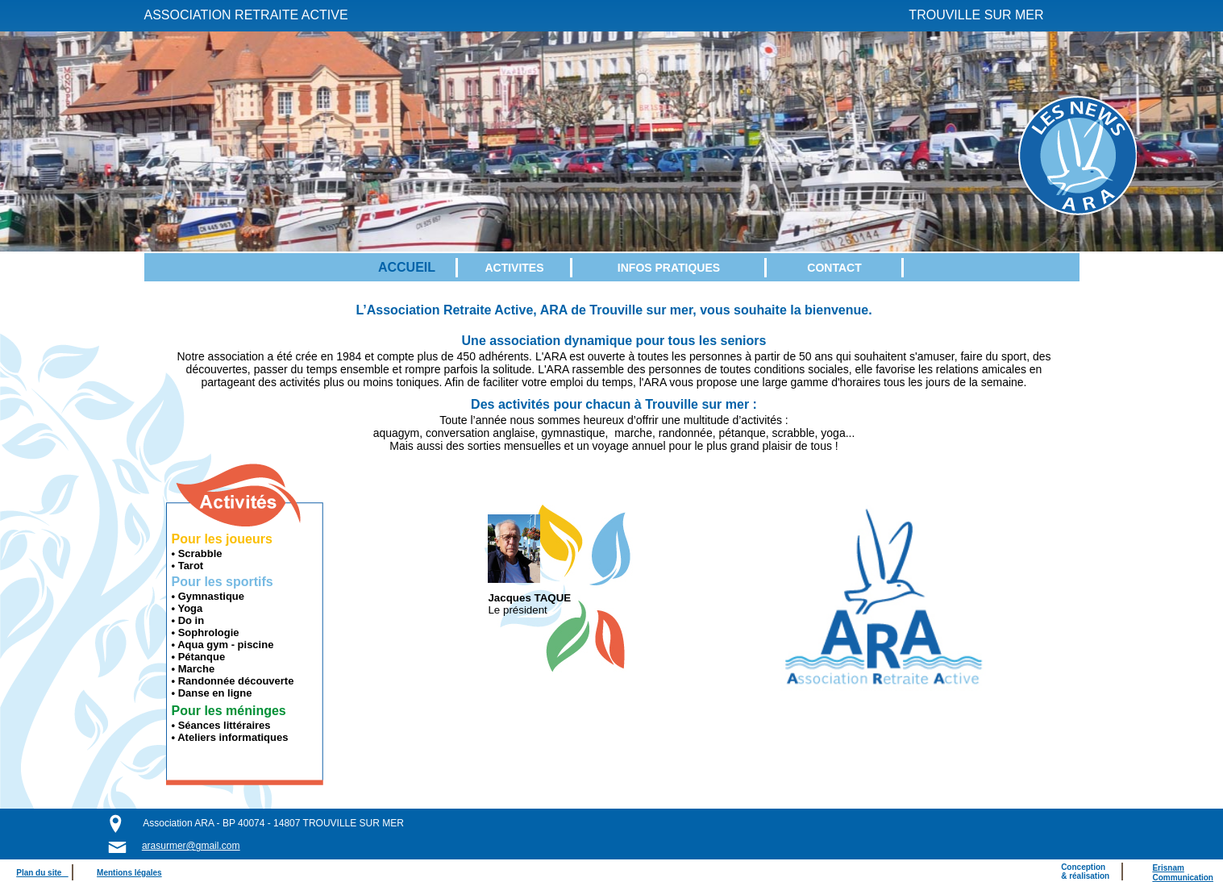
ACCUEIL (406, 267)
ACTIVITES (514, 267)
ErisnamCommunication (1182, 872)
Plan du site (42, 872)
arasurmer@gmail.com (191, 845)
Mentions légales (129, 872)
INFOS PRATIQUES (669, 267)
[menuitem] (407, 267)
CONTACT (834, 267)
